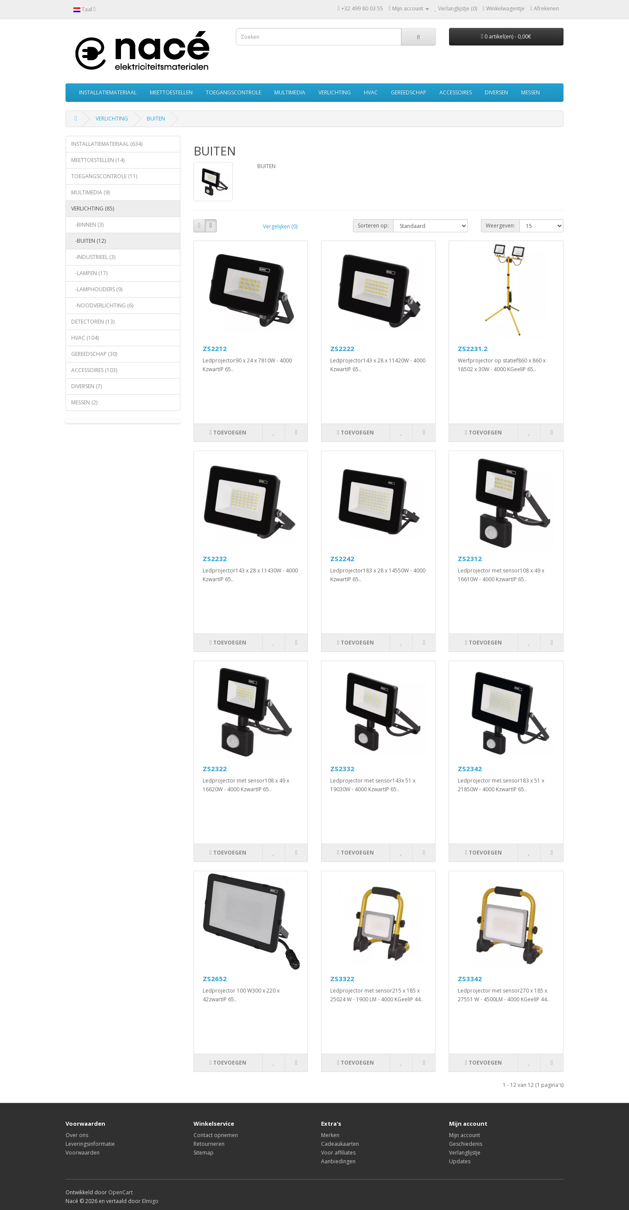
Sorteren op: (373, 225)
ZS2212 (215, 348)
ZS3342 (470, 978)
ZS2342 (470, 768)
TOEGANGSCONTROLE (233, 92)
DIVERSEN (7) (86, 386)
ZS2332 (342, 768)
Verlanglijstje (464, 1152)
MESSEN (530, 92)
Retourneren (209, 1144)
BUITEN (156, 118)
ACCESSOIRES (455, 92)
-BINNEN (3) (87, 224)
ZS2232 (215, 558)
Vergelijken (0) (280, 226)
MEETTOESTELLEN (171, 92)
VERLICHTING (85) (92, 208)
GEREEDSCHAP (408, 92)
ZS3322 (342, 978)
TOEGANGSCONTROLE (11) (104, 176)
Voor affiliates (338, 1152)
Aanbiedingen (338, 1161)
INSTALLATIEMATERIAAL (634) (106, 144)
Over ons (77, 1135)
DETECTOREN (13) (92, 321)
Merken (330, 1135)
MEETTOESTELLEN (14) (97, 160)
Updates (459, 1161)
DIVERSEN (496, 92)
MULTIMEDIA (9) (90, 192)
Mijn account (464, 1135)
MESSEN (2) (84, 402)
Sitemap (204, 1152)
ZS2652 (215, 978)
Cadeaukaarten (340, 1144)
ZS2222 (342, 348)
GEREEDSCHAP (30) (94, 354)
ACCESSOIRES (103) (94, 370)
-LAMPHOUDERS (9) (96, 289)
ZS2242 (342, 558)
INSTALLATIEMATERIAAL (108, 92)
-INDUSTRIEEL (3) (93, 257)
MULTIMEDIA (289, 92)
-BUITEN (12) (88, 241)
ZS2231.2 (472, 348)
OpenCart (120, 1192)
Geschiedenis (465, 1144)
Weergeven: (500, 225)
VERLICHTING (334, 92)
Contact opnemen (216, 1135)
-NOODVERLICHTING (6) (102, 305)
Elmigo (150, 1201)
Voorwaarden (83, 1152)
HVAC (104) (85, 337)
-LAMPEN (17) (89, 273)
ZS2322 (215, 768)
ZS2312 (470, 558)
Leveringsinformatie (90, 1144)
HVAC (371, 92)
